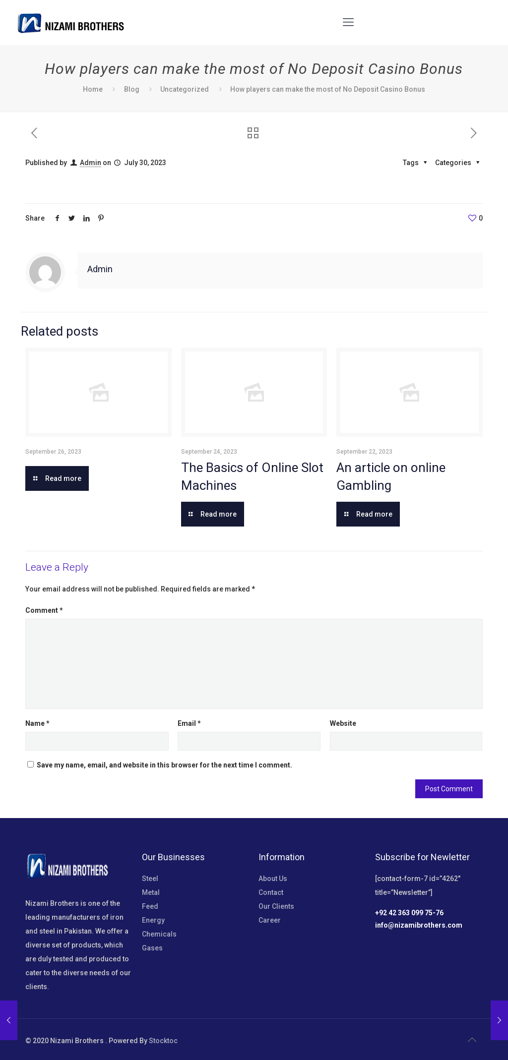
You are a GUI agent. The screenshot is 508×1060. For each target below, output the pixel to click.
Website (343, 723)
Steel (150, 879)
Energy (153, 920)
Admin (90, 163)
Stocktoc (163, 1041)
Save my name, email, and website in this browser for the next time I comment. (164, 765)
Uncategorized (184, 89)
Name (37, 723)
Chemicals (159, 934)
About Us (272, 879)
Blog (131, 89)
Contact (270, 892)
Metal (151, 892)
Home (93, 89)
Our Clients (276, 906)
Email (189, 723)
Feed (150, 906)
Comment (44, 610)
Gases (152, 948)
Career (269, 920)
